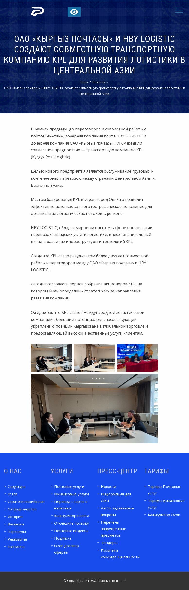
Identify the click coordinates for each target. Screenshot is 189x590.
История (15, 516)
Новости (108, 486)
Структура (17, 486)
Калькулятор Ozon (164, 514)
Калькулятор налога (71, 515)
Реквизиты (17, 539)
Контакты (16, 546)
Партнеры (17, 531)
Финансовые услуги (71, 494)
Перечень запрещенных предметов (113, 529)
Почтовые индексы (71, 530)
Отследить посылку (71, 523)
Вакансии (16, 524)
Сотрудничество (22, 509)
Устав (12, 494)
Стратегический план (26, 501)
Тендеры (109, 542)
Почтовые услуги (69, 486)
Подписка (62, 538)
